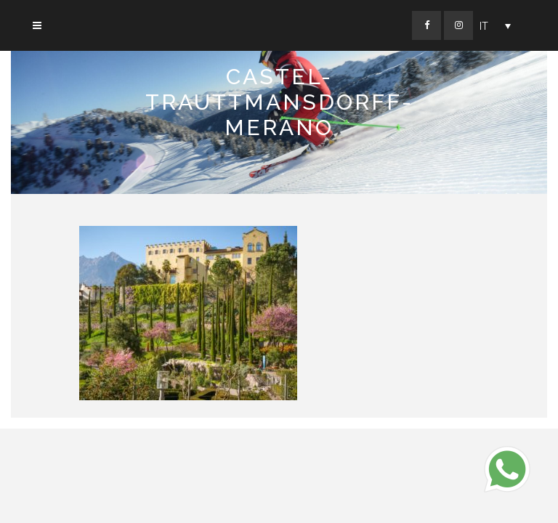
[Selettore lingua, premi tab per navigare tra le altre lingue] (495, 26)
